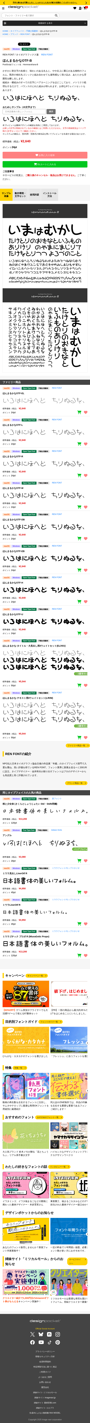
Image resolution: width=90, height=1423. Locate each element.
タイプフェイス (17, 31)
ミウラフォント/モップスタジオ (66, 868)
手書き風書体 (32, 31)
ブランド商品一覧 (75, 783)
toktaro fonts (56, 830)
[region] (45, 119)
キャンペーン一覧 (35, 976)
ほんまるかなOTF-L (13, 425)
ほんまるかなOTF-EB (14, 551)
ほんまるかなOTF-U (13, 614)
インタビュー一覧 (58, 1167)
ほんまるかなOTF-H (13, 582)
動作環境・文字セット (20, 194)
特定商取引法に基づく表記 (45, 1367)
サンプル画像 (6, 194)
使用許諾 (34, 194)
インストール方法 (49, 194)
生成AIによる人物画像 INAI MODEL (44, 1413)
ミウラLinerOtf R (11, 905)
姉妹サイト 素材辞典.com (45, 1403)
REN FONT (25, 34)
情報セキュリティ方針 (45, 1356)
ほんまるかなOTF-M (13, 488)
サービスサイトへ (75, 1261)
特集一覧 (18, 1068)
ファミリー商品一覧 (76, 745)
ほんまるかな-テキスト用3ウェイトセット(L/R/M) (28, 698)
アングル (7, 835)
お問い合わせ (45, 1382)
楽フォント (57, 798)
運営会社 (45, 1387)
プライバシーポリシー (45, 1351)
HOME (5, 31)
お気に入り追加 (45, 155)
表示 (51, 111)
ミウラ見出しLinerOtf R (15, 873)
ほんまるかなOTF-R (13, 456)
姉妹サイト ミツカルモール (45, 1392)
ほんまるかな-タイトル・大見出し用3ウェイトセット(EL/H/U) (34, 646)
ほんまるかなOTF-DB (14, 519)
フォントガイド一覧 (49, 1022)
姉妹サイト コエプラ (45, 1408)
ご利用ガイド (45, 1372)
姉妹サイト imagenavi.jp (45, 1397)
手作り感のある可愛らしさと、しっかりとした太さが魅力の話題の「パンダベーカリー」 (45, 2)
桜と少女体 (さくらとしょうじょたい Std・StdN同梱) (30, 804)
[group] (26, 998)
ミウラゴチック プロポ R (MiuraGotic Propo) (26, 936)
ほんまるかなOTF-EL (13, 393)
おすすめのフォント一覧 (47, 1117)
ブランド (14, 34)
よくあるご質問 (45, 1377)
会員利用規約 (45, 1362)
